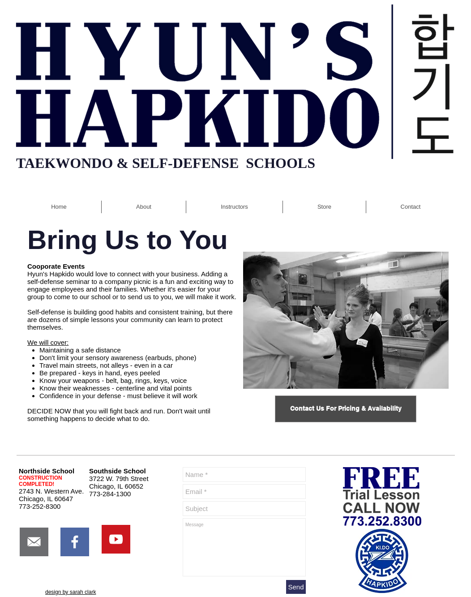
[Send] (296, 587)
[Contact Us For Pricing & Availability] (345, 408)
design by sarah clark (70, 592)
